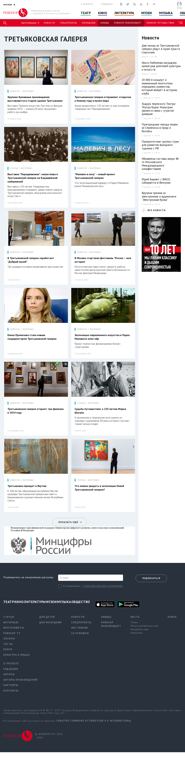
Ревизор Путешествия (160, 22)
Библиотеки (136, 632)
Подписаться (151, 578)
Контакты (10, 690)
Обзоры (9, 638)
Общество (80, 602)
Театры (134, 622)
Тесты (8, 644)
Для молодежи (50, 622)
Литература (124, 13)
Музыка (166, 13)
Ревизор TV (11, 633)
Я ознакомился (72, 586)
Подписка (107, 4)
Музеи (146, 13)
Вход (179, 7)
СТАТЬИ (14, 168)
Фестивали (79, 627)
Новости (49, 22)
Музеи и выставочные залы (144, 625)
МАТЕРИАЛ (28, 91)
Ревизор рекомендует (127, 22)
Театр (86, 13)
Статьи (8, 616)
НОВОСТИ (15, 91)
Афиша (104, 22)
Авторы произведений (20, 679)
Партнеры (10, 685)
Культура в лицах (16, 654)
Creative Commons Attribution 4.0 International (94, 720)
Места (135, 616)
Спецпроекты (68, 22)
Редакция (10, 669)
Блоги (7, 649)
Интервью (10, 622)
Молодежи (88, 22)
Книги (172, 616)
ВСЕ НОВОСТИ (157, 210)
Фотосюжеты (13, 627)
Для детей (47, 616)
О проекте (87, 4)
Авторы (9, 674)
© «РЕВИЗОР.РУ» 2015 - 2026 (49, 735)
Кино (102, 13)
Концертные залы (140, 629)
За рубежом (80, 633)
